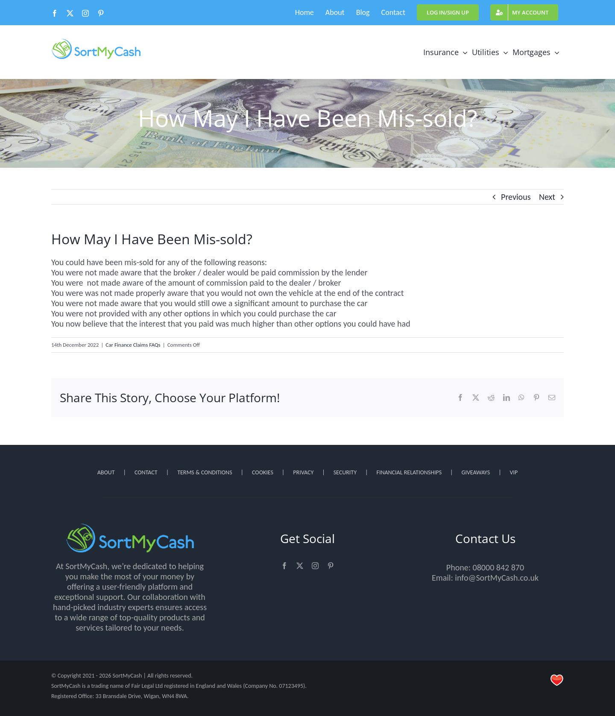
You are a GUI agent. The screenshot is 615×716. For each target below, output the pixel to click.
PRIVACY (303, 472)
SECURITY (345, 472)
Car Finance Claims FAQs (132, 345)
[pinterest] (330, 565)
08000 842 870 (498, 567)
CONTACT (146, 472)
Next (547, 197)
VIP (514, 472)
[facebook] (284, 565)
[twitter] (299, 565)
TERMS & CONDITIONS (204, 472)
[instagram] (315, 565)
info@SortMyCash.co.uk (497, 578)
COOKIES (262, 472)
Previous (515, 197)
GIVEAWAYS (476, 472)
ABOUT (106, 472)
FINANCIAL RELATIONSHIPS (409, 472)
